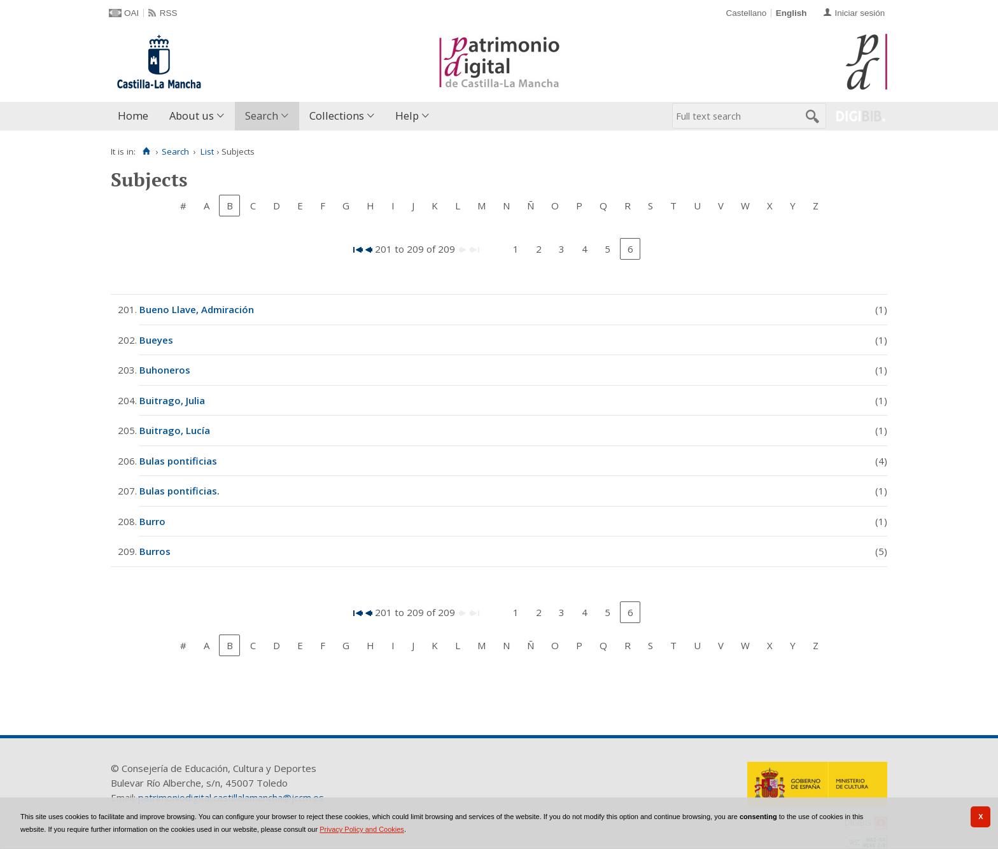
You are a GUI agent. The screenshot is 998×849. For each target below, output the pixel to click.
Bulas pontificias (178, 460)
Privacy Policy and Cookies (362, 829)
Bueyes (156, 339)
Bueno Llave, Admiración (196, 309)
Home (133, 115)
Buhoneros (164, 369)
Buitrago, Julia (172, 400)
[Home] (146, 151)
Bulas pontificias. (179, 490)
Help (407, 115)
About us (191, 115)
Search (261, 115)
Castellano (746, 13)
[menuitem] (136, 116)
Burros (155, 551)
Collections (336, 115)
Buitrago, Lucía (174, 430)
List (207, 151)
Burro (152, 521)
